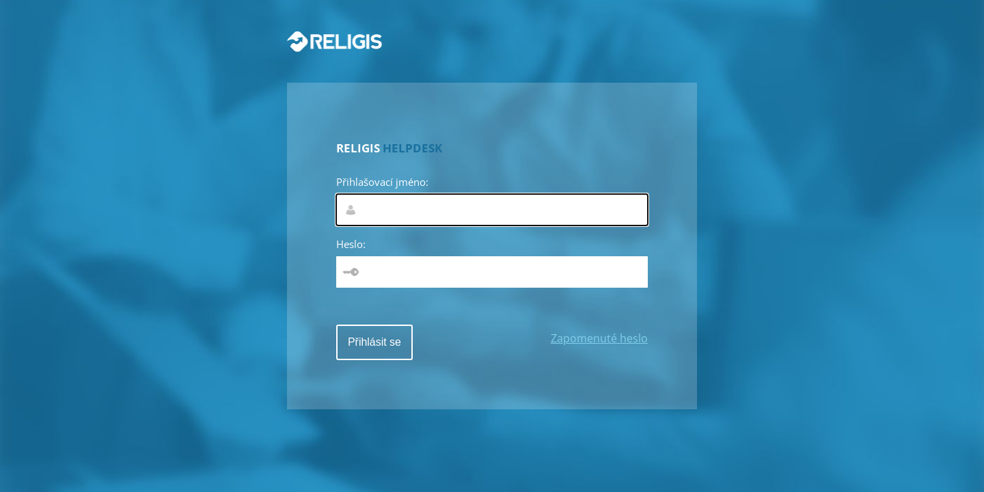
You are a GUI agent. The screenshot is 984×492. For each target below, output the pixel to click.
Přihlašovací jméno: (382, 182)
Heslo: (351, 244)
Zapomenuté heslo (599, 338)
